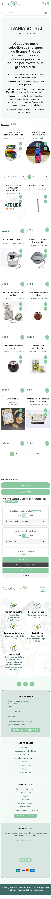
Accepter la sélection (25, 565)
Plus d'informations (9, 479)
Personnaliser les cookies (30, 479)
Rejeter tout (25, 491)
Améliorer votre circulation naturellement (13, 188)
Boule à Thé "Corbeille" (13, 239)
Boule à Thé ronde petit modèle (13, 293)
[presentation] (22, 851)
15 (29, 454)
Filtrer (4, 124)
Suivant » (36, 454)
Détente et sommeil (38, 351)
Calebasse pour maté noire (13, 347)
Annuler (25, 575)
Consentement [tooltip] (11, 501)
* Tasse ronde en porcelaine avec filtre (13, 133)
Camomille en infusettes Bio (38, 347)
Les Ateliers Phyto (13, 193)
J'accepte (26, 485)
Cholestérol (38, 138)
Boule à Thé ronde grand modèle (38, 240)
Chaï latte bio (13, 398)
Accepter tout (25, 559)
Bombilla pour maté (38, 185)
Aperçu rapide (20, 148)
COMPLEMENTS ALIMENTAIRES (13, 403)
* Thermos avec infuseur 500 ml (38, 133)
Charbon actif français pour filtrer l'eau (38, 400)
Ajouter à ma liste (20, 144)
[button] (25, 521)
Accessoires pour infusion (13, 138)
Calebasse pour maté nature (38, 293)
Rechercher (46, 13)
